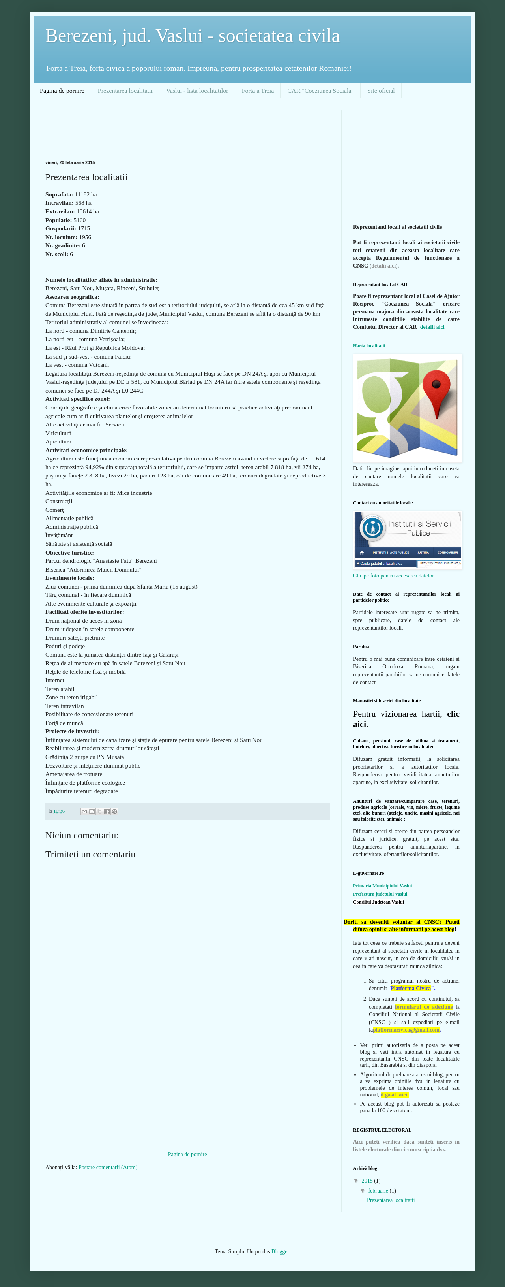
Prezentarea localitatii (125, 90)
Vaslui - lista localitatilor (197, 90)
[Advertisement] (189, 128)
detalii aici (383, 266)
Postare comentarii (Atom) (108, 1167)
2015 (368, 1181)
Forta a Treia (258, 90)
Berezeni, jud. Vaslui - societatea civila (192, 35)
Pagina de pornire (62, 90)
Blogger (280, 1252)
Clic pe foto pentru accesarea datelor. (394, 576)
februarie (378, 1191)
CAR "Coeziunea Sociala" (320, 90)
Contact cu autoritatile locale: (383, 503)
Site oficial (381, 90)
